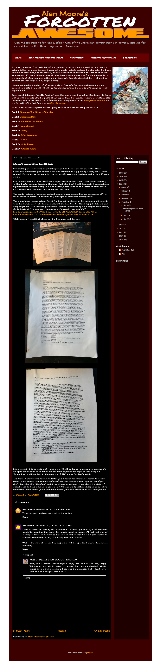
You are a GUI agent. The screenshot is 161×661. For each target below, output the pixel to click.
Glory (24, 130)
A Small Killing (28, 149)
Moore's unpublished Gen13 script (133, 209)
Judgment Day (27, 117)
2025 (121, 239)
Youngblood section (94, 100)
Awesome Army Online (103, 57)
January (125, 187)
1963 (24, 140)
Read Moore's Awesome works (45, 57)
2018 (121, 176)
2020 (121, 184)
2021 (121, 225)
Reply (25, 517)
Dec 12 (126, 215)
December (125, 202)
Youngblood (27, 126)
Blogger (90, 652)
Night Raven (27, 144)
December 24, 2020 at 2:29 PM (53, 525)
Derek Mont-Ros (128, 250)
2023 (121, 232)
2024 (121, 236)
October (125, 194)
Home (18, 57)
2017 (121, 173)
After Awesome (57, 103)
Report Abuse (122, 260)
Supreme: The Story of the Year (36, 112)
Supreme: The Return (31, 121)
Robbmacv (27, 509)
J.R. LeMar (28, 525)
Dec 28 (126, 219)
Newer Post (21, 630)
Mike (32, 560)
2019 (121, 180)
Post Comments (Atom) (40, 636)
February (125, 191)
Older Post (102, 630)
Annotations (77, 57)
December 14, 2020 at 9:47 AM (52, 509)
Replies (29, 555)
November (126, 198)
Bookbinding (130, 57)
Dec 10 (126, 205)
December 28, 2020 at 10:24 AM (58, 560)
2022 (121, 228)
